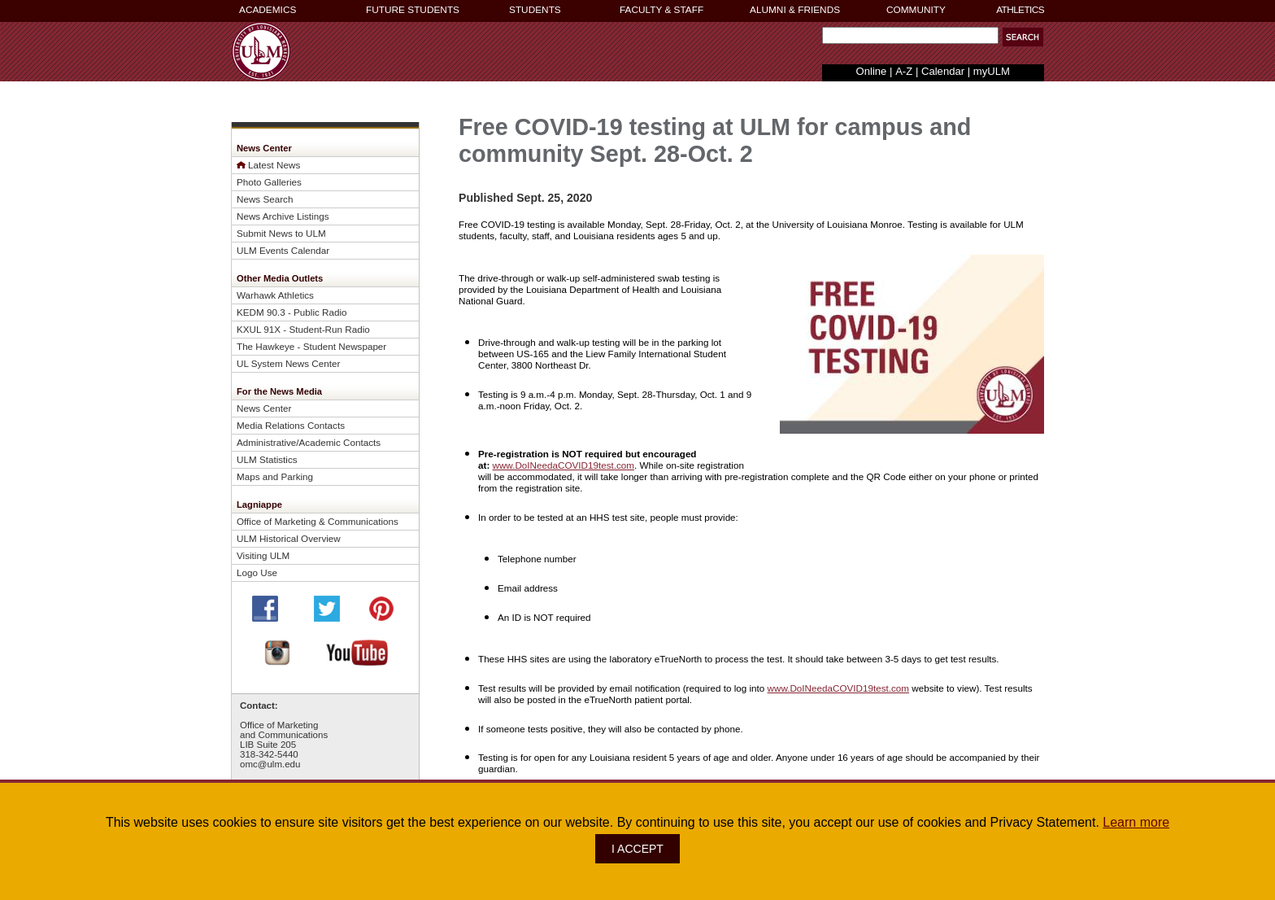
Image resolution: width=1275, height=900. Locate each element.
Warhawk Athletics (275, 295)
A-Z (903, 71)
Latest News (274, 164)
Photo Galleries (269, 182)
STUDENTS (535, 9)
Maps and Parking (275, 476)
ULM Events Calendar (283, 250)
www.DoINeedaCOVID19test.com (564, 465)
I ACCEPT (637, 848)
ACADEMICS (267, 9)
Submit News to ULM (281, 233)
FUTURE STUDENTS (412, 9)
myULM (991, 71)
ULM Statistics (267, 459)
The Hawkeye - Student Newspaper (311, 346)
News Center (264, 408)
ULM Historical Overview (289, 538)
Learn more (1136, 822)
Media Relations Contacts (291, 425)
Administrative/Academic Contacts (309, 442)
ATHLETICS (1020, 9)
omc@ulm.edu (270, 764)
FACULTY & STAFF (661, 9)
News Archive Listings (283, 216)
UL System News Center (288, 363)
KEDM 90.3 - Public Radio (292, 312)
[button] (1023, 37)
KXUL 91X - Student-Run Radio (303, 329)
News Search (265, 199)
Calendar (942, 71)
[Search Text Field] (910, 35)
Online (871, 71)
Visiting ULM (263, 555)
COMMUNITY (916, 9)
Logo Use (257, 572)
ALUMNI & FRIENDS (795, 9)
